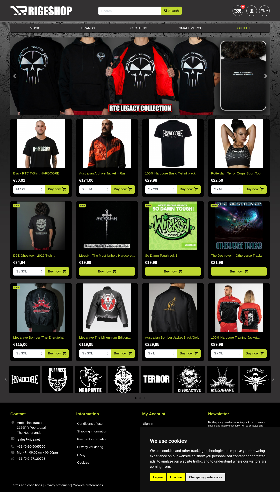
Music (35, 28)
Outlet (243, 28)
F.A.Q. (81, 455)
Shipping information (92, 431)
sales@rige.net (29, 439)
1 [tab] (135, 398)
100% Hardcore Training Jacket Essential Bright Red (234, 338)
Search (171, 11)
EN (263, 11)
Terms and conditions (26, 485)
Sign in (148, 423)
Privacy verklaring (90, 447)
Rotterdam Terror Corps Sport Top (235, 173)
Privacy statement (57, 485)
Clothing (138, 28)
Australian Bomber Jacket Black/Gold (172, 337)
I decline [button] (176, 477)
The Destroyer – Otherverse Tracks (236, 255)
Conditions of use (90, 423)
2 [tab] (140, 398)
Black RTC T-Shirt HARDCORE (36, 173)
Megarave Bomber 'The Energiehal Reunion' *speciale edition (38, 338)
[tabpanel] (24, 379)
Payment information (92, 439)
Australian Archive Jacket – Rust (102, 173)
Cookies (83, 462)
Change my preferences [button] (205, 477)
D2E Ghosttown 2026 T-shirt (34, 255)
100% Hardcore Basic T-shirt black (170, 173)
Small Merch (191, 28)
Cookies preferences (88, 485)
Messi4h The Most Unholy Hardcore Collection (105, 256)
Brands (88, 28)
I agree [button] (158, 477)
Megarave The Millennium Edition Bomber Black (103, 338)
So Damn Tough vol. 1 (161, 255)
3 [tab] (144, 398)
